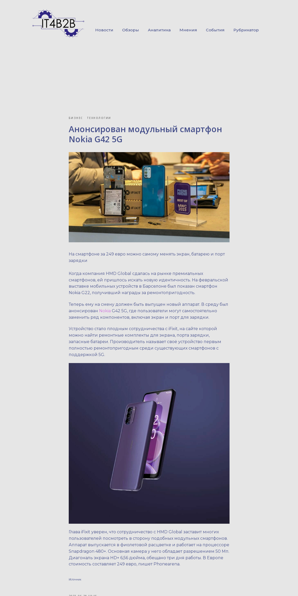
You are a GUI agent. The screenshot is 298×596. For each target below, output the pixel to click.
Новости (104, 29)
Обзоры (130, 29)
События (215, 29)
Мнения (188, 29)
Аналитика (159, 29)
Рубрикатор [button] (246, 29)
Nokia (105, 310)
